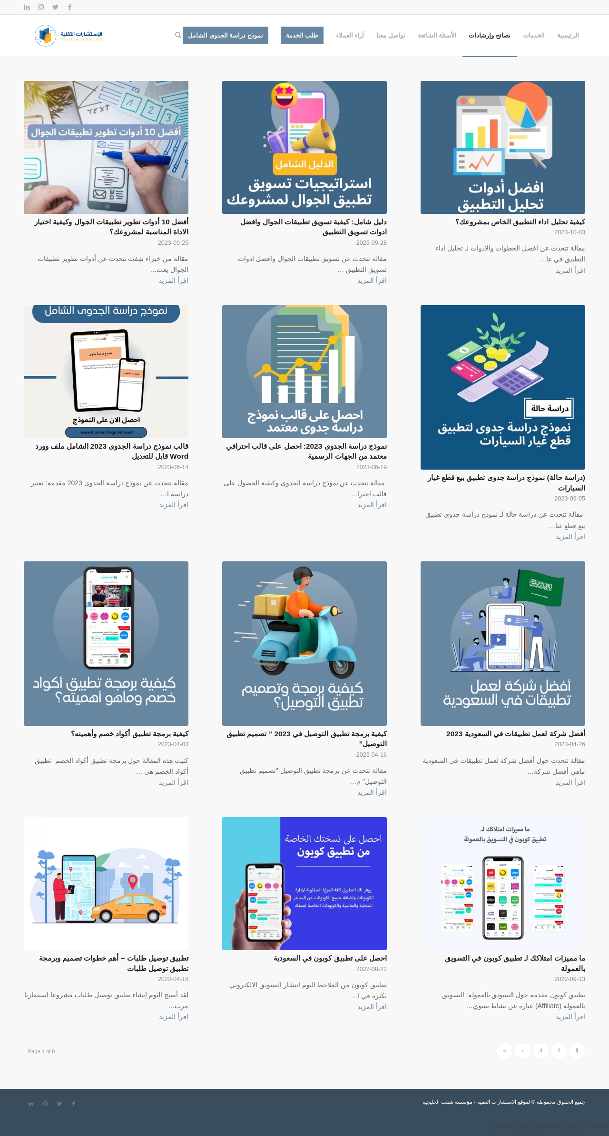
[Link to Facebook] (69, 7)
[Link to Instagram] (41, 7)
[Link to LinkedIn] (27, 7)
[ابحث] (178, 36)
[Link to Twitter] (55, 7)
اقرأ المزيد (570, 270)
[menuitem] (568, 36)
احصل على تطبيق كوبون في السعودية (330, 958)
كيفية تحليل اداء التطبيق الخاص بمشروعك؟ (520, 222)
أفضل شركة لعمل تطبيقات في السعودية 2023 (515, 734)
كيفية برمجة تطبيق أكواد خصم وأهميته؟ (129, 734)
